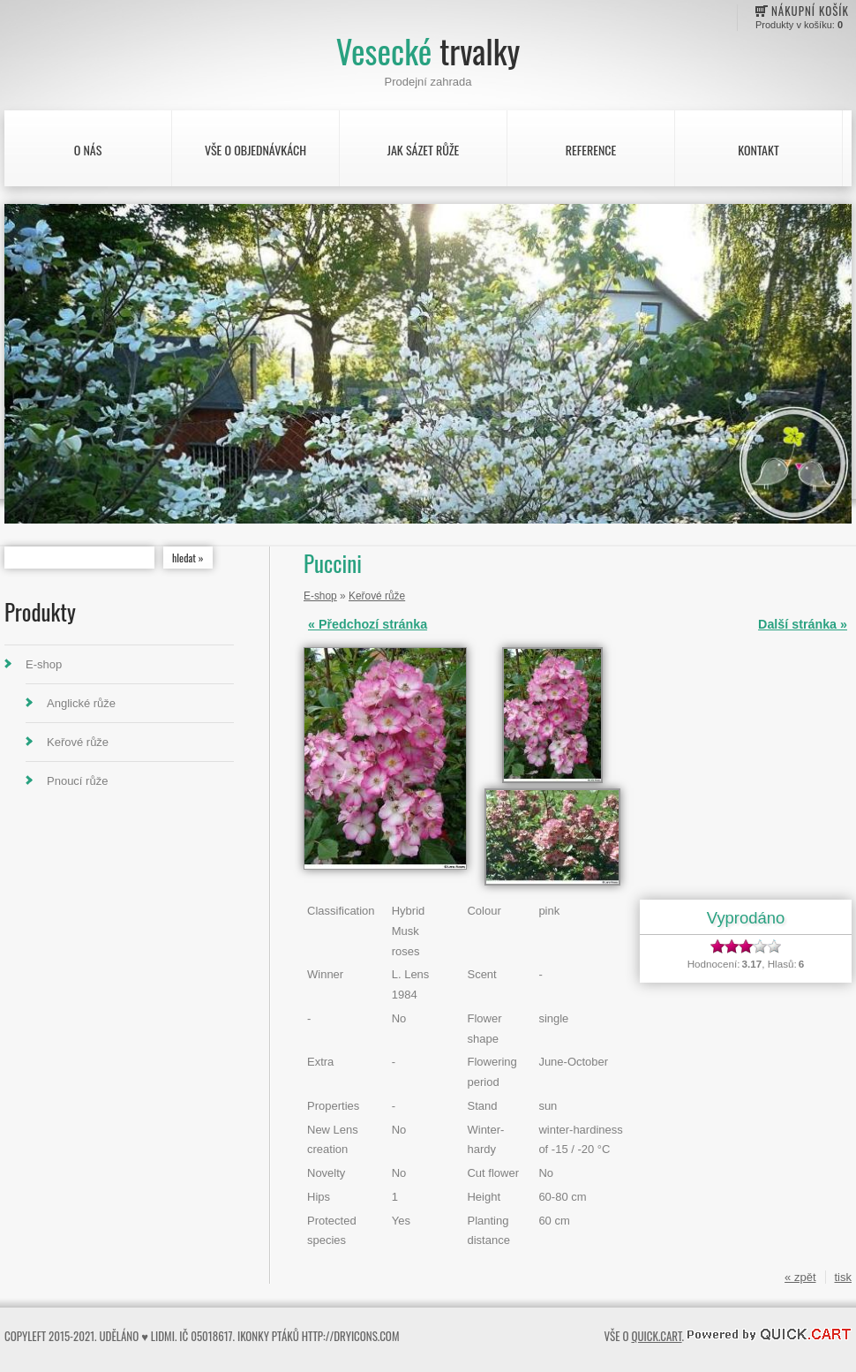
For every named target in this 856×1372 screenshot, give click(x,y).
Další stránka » (802, 624)
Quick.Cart (656, 1336)
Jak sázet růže (423, 149)
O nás (88, 149)
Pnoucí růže (77, 781)
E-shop (44, 664)
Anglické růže (81, 703)
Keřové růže (78, 742)
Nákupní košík (810, 10)
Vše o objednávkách (255, 149)
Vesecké (428, 50)
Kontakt (758, 149)
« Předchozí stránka (367, 624)
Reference (591, 149)
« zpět (800, 1277)
